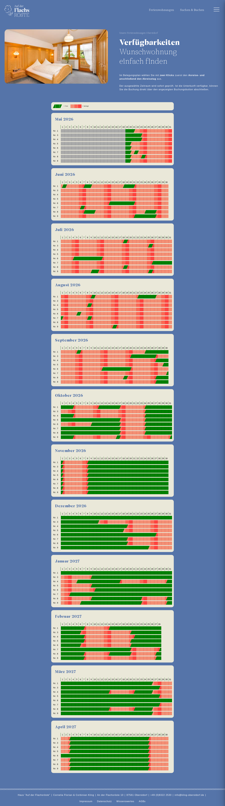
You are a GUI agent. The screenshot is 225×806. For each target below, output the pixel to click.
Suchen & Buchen (192, 10)
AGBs (142, 801)
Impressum (86, 801)
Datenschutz (104, 801)
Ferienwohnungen (160, 10)
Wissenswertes (125, 801)
